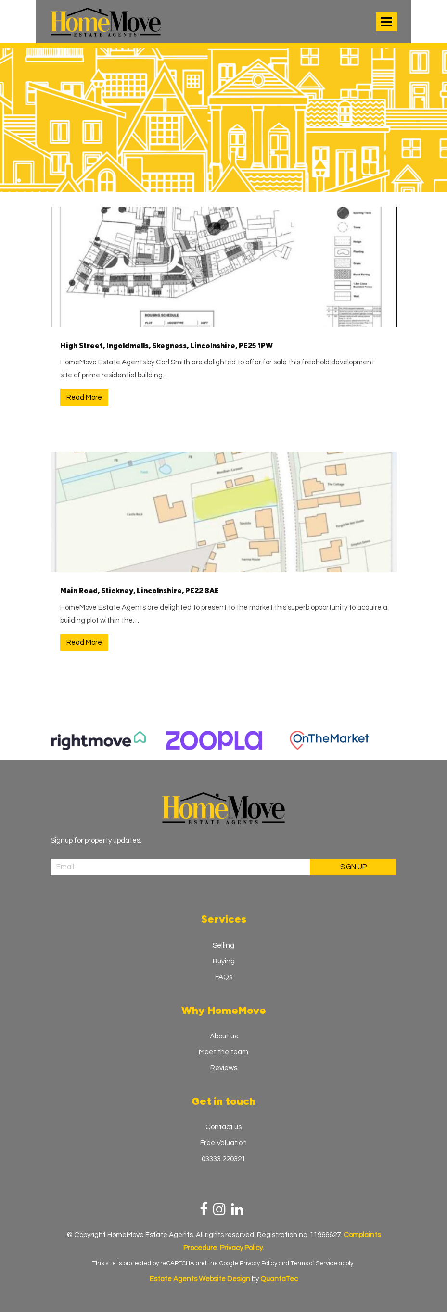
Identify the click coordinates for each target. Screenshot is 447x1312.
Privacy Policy (258, 1263)
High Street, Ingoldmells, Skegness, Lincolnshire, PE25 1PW (166, 345)
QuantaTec (279, 1279)
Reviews (223, 1068)
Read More (84, 397)
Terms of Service (314, 1263)
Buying (224, 961)
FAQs (223, 977)
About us (224, 1036)
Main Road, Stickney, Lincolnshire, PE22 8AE (139, 591)
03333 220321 (223, 1158)
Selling (223, 945)
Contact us (223, 1127)
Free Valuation (223, 1143)
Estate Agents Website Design (200, 1279)
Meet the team (223, 1052)
